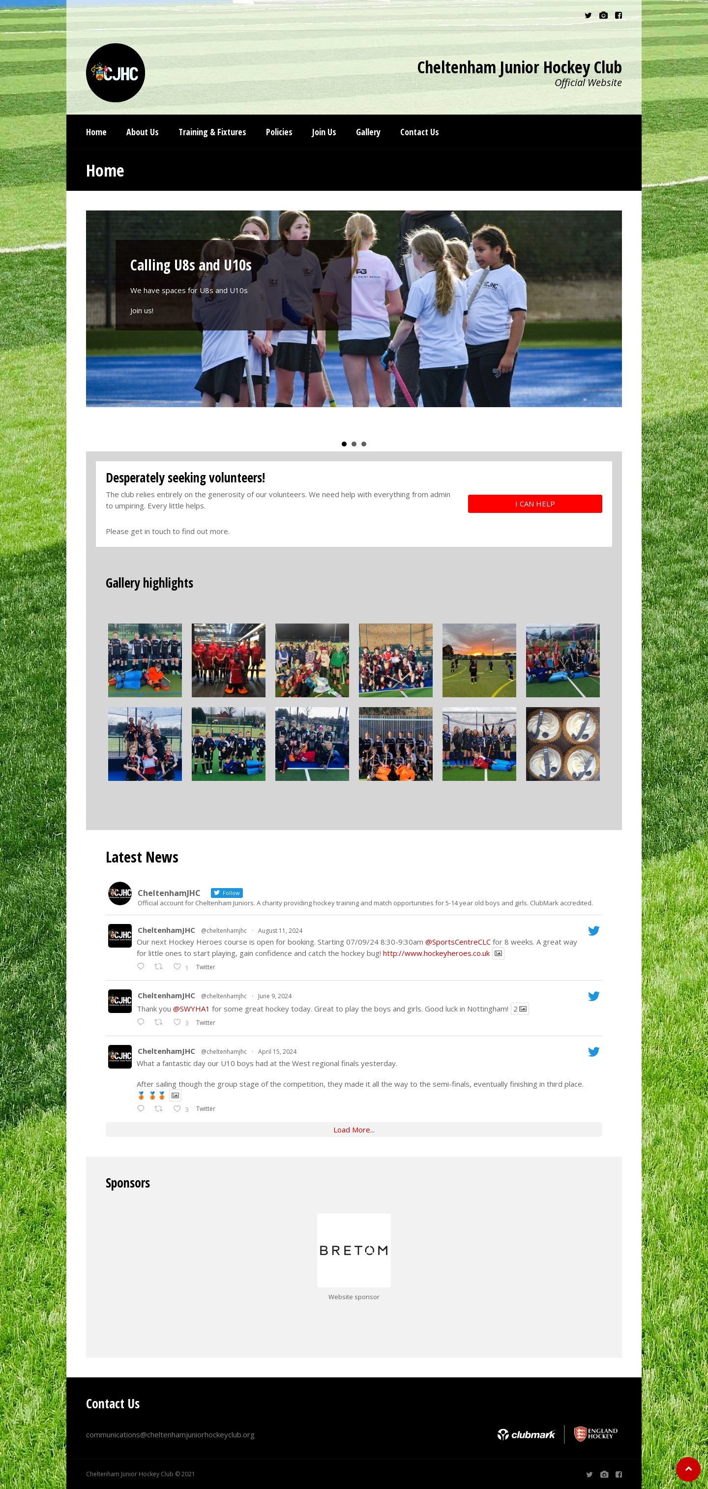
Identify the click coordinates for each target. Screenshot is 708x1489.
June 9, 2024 (275, 996)
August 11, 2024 (280, 930)
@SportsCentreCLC (458, 942)
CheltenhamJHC (166, 930)
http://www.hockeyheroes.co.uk (436, 953)
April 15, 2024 (277, 1051)
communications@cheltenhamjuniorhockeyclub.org (170, 1434)
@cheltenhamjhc (224, 930)
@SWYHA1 (191, 1008)
